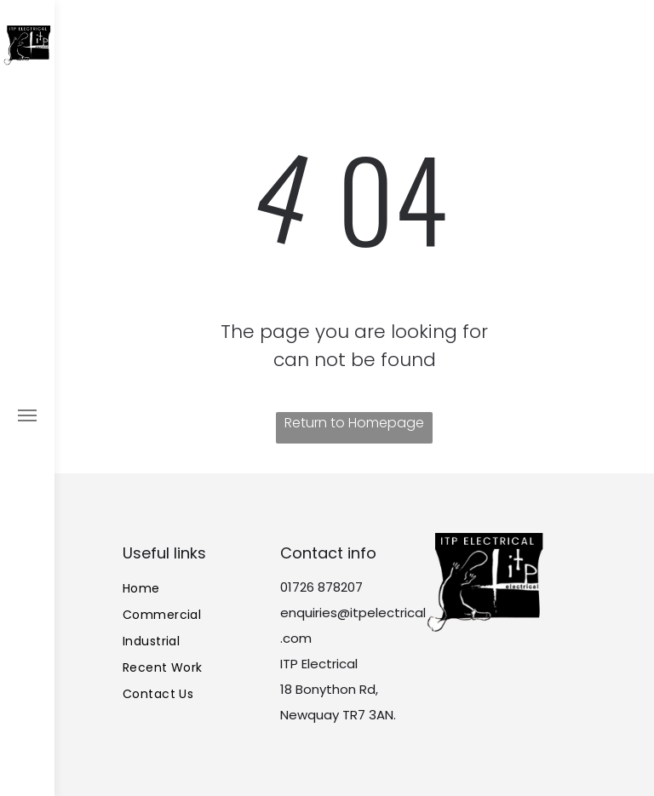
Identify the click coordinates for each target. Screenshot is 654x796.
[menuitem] (196, 589)
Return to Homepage (354, 422)
